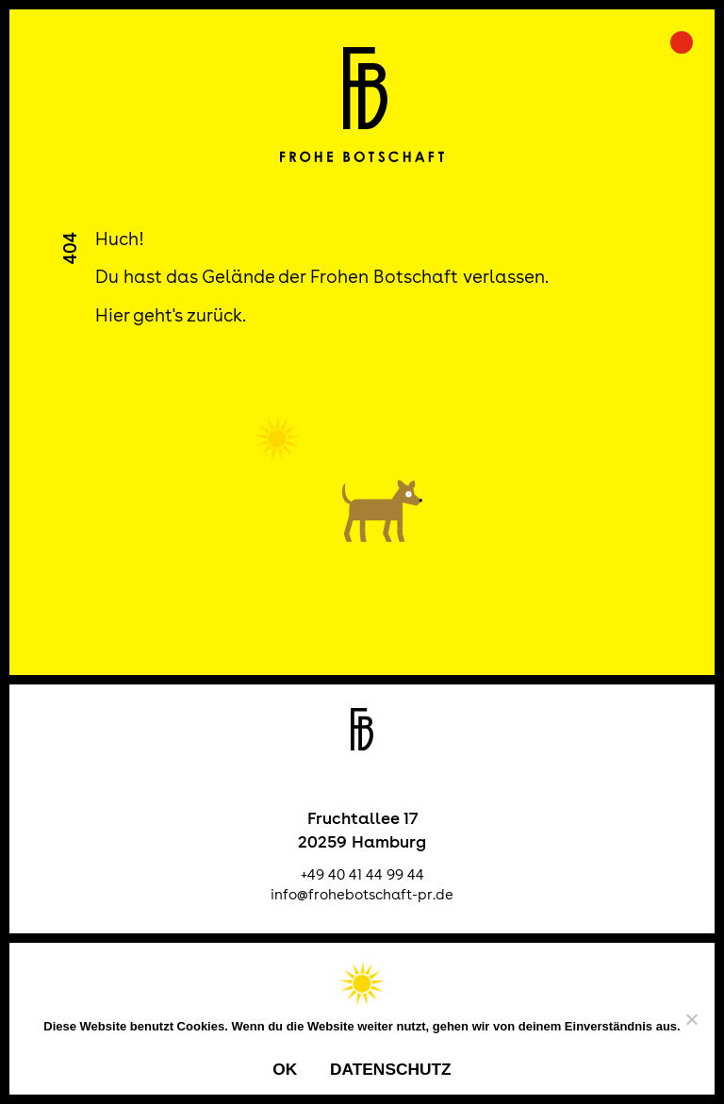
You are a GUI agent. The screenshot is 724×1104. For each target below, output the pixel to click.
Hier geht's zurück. (170, 315)
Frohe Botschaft (362, 104)
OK (284, 1069)
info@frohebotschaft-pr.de (362, 894)
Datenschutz (391, 1069)
